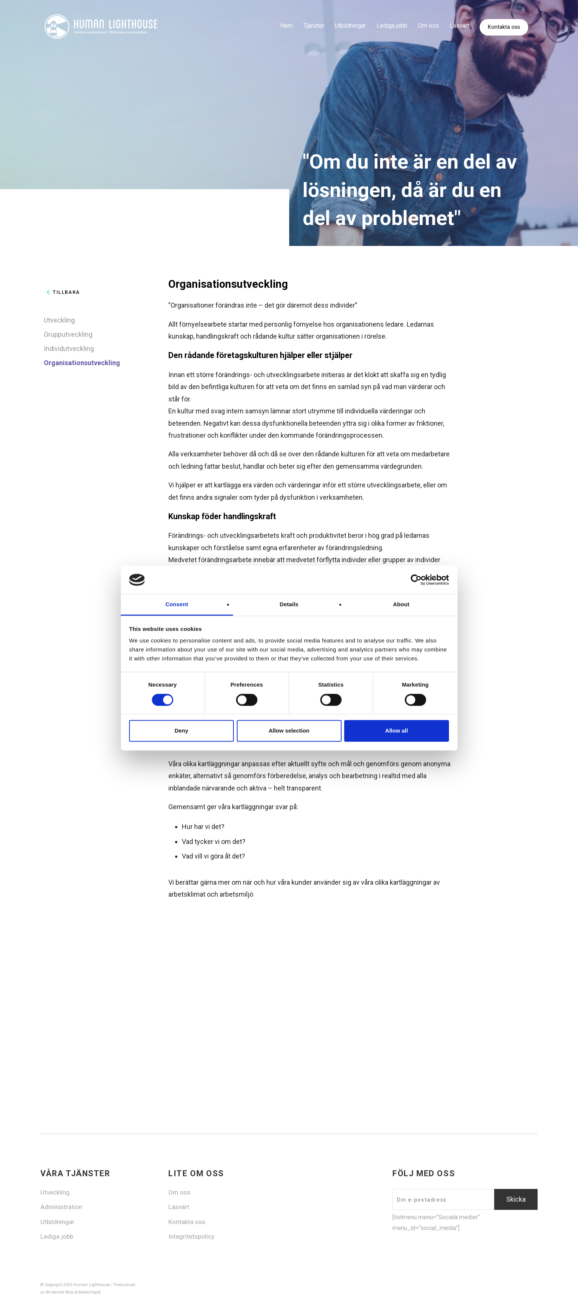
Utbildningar (350, 25)
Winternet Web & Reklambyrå (73, 1292)
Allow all (396, 731)
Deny (182, 731)
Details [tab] (289, 604)
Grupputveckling (68, 334)
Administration (61, 1207)
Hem (286, 25)
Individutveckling (69, 348)
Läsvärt (459, 25)
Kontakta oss (504, 27)
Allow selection (289, 731)
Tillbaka (62, 292)
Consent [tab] (176, 604)
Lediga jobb (392, 25)
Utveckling (59, 320)
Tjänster (313, 25)
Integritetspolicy (191, 1236)
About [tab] (401, 604)
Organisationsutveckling (82, 363)
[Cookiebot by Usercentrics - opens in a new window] (416, 579)
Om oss (428, 25)
